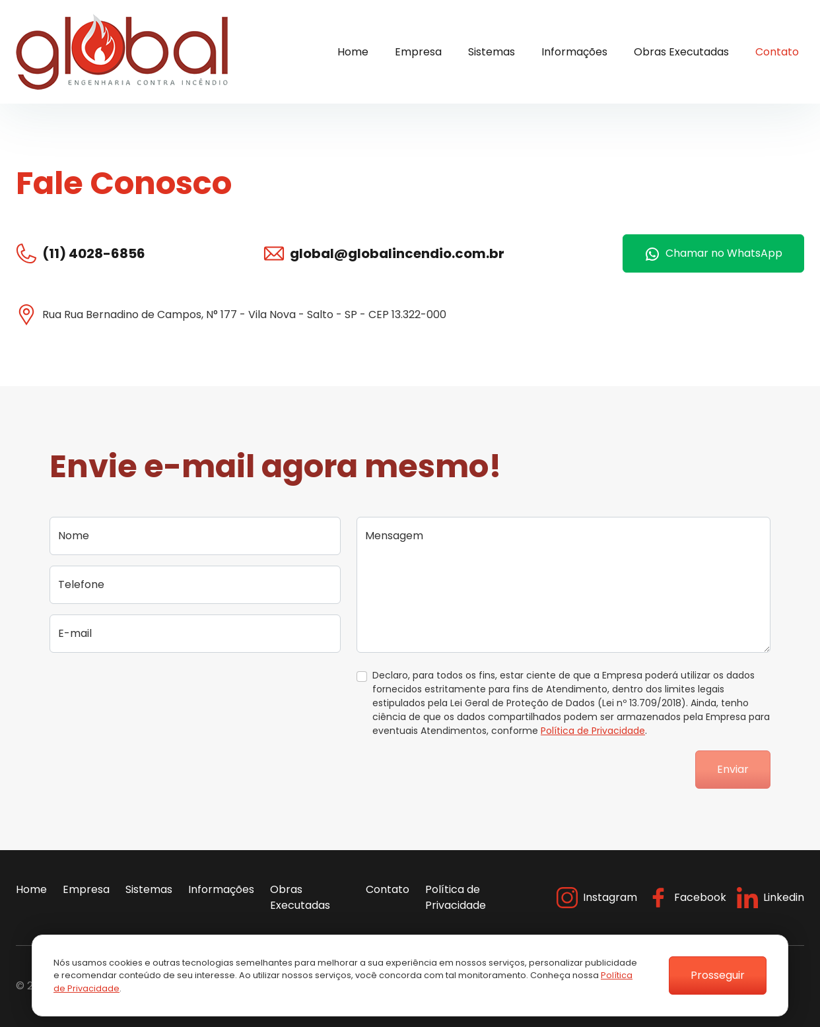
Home (352, 51)
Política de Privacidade (593, 730)
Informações (574, 51)
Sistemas (491, 51)
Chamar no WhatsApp (713, 253)
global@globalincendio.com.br (397, 253)
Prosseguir (718, 975)
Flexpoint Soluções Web (796, 986)
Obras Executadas (681, 51)
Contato (777, 51)
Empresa (418, 51)
